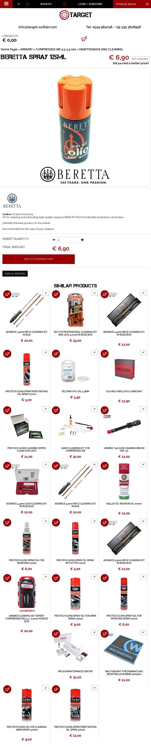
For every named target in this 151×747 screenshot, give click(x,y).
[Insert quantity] (68, 240)
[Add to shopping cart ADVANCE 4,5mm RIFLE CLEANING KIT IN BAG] (7, 294)
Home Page (9, 49)
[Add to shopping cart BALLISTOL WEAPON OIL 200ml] (105, 466)
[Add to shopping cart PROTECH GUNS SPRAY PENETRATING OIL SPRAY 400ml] (56, 689)
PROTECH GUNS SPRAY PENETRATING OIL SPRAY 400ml (75, 728)
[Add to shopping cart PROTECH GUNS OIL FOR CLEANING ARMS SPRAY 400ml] (7, 689)
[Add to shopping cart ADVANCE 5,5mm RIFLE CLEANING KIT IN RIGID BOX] (105, 523)
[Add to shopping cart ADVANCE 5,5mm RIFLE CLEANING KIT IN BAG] (56, 466)
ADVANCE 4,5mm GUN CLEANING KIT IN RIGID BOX (26, 505)
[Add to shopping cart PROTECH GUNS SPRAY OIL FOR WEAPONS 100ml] (7, 523)
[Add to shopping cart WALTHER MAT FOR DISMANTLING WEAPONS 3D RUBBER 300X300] (105, 634)
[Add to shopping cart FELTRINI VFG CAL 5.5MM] (56, 354)
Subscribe (95, 4)
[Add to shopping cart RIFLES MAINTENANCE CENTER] (56, 634)
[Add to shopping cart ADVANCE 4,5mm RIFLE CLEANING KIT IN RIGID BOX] (105, 294)
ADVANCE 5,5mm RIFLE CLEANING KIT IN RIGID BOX (124, 561)
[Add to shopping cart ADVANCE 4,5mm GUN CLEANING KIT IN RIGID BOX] (7, 466)
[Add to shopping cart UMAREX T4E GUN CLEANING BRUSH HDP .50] (105, 410)
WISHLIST (46, 4)
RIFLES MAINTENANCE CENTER (75, 671)
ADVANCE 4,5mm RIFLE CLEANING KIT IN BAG (26, 333)
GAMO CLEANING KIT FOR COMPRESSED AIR (75, 449)
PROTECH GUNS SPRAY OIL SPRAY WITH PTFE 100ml (75, 561)
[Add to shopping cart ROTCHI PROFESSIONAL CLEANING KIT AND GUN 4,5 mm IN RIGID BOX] (56, 294)
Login (82, 4)
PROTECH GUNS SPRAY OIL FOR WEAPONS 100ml (26, 561)
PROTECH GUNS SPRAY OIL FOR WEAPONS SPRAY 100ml (124, 617)
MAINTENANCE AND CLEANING (101, 49)
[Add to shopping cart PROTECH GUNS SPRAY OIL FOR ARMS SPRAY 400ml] (56, 578)
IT (19, 4)
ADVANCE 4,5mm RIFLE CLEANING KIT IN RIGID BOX (124, 333)
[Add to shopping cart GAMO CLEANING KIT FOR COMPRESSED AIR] (56, 410)
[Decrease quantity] (53, 239)
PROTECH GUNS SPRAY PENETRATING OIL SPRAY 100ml (27, 392)
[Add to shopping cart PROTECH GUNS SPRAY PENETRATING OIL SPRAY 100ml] (7, 354)
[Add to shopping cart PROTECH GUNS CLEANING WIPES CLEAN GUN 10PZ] (7, 410)
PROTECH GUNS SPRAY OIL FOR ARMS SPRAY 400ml (75, 617)
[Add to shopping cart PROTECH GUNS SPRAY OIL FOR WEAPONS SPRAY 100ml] (105, 578)
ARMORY (26, 49)
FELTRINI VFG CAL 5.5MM (75, 391)
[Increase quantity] (82, 239)
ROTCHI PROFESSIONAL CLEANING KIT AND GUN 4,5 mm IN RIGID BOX (75, 333)
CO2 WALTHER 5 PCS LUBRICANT (124, 391)
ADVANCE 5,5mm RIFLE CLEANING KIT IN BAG (75, 505)
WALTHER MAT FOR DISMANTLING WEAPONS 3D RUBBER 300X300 (124, 672)
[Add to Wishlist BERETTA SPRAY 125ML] (15, 274)
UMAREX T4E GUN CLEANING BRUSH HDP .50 (124, 449)
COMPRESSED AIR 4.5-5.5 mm (56, 49)
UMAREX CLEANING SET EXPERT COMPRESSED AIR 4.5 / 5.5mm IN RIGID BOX (26, 619)
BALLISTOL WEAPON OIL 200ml (124, 503)
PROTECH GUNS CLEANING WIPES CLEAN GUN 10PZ (26, 449)
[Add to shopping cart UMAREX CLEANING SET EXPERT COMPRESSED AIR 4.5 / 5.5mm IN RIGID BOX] (7, 578)
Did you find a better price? (131, 63)
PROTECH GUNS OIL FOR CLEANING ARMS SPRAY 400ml (27, 728)
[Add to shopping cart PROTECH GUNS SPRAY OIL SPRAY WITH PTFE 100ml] (56, 523)
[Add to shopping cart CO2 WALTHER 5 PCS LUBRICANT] (105, 354)
